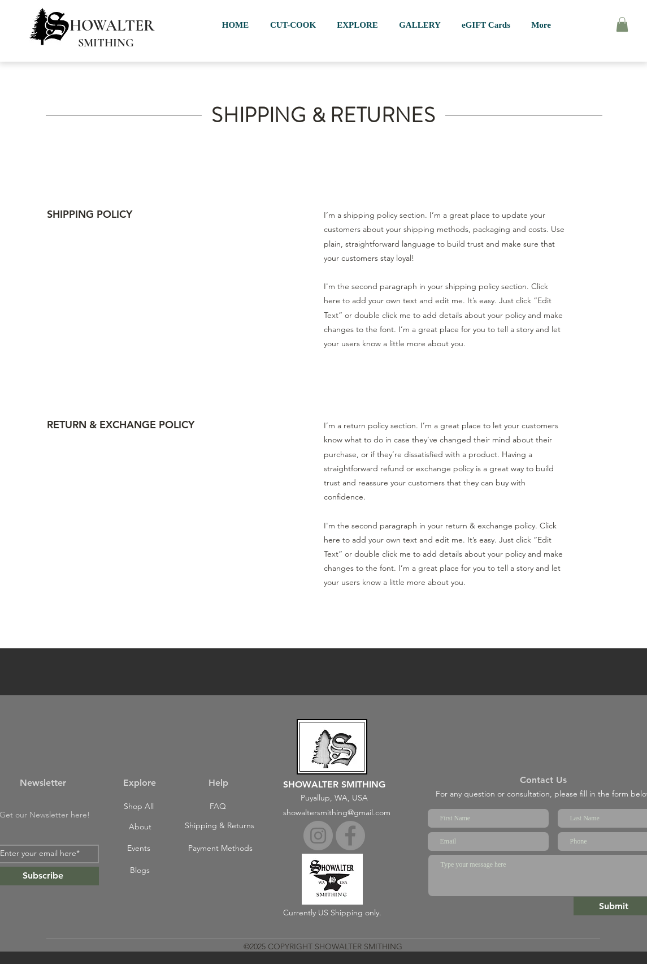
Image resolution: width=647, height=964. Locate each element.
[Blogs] (140, 870)
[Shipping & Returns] (219, 826)
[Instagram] (318, 835)
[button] (622, 24)
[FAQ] (218, 807)
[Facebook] (350, 835)
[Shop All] (139, 807)
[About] (140, 827)
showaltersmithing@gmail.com (336, 812)
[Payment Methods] (220, 848)
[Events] (139, 848)
